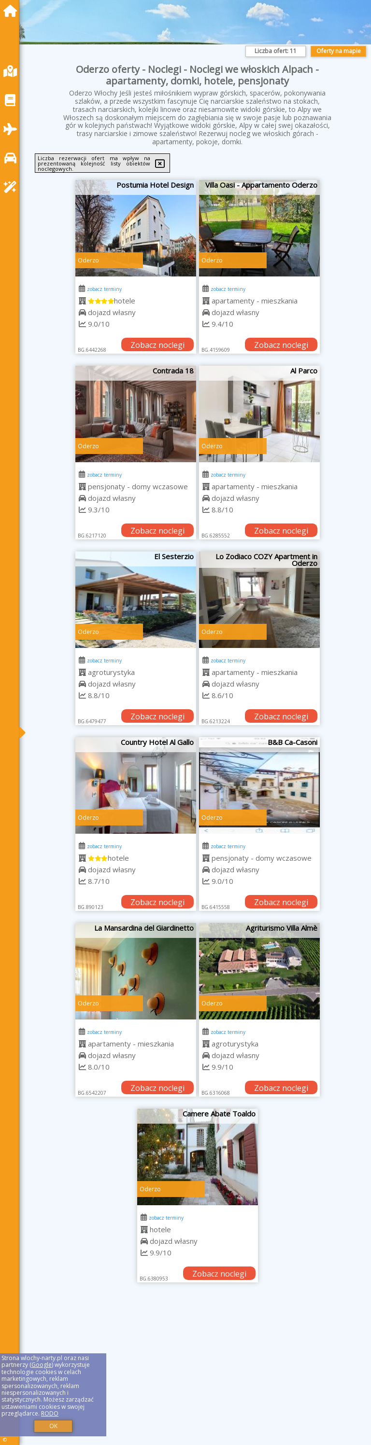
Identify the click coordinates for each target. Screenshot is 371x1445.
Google (41, 1365)
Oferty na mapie (338, 51)
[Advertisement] (197, 1374)
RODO (49, 1413)
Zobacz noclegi (157, 345)
